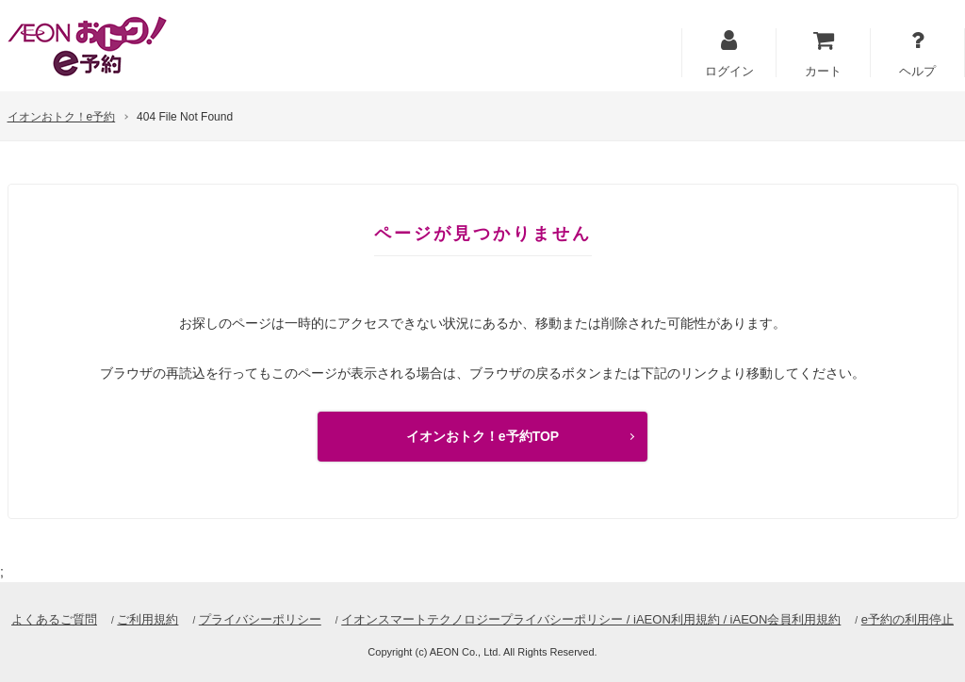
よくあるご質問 (54, 619)
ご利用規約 (147, 619)
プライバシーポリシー (260, 619)
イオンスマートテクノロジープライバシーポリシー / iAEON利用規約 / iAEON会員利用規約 (591, 619)
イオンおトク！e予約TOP (482, 436)
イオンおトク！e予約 (62, 116)
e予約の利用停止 (907, 619)
